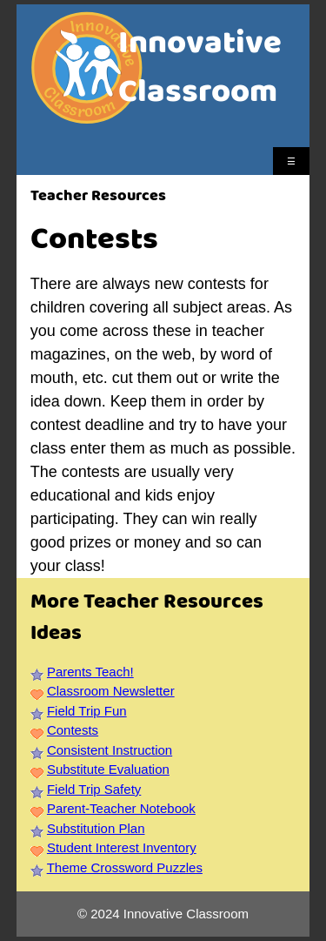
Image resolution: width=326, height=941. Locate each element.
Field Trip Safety (94, 789)
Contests (72, 730)
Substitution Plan (96, 828)
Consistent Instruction (109, 750)
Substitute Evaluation (108, 769)
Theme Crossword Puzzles (125, 867)
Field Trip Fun (87, 710)
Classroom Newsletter (111, 690)
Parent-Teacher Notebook (121, 808)
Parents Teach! (90, 671)
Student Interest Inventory (121, 847)
